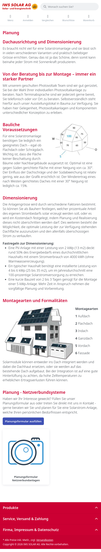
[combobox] (69, 6)
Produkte (10, 507)
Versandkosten (44, 540)
